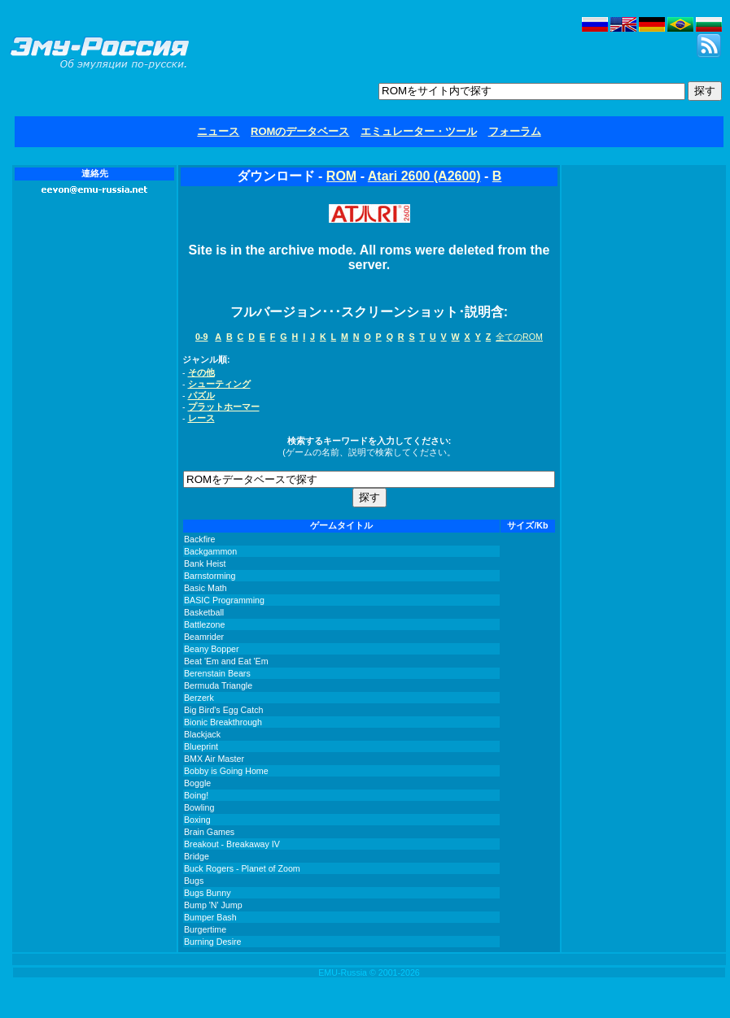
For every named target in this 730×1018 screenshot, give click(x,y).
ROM (341, 176)
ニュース (218, 131)
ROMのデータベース (300, 131)
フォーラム (514, 131)
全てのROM (519, 337)
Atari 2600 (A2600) (424, 176)
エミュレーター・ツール (419, 131)
